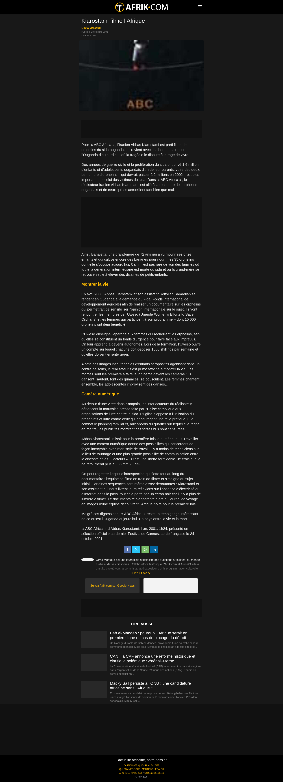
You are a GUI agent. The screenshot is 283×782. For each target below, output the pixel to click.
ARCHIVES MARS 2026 (130, 773)
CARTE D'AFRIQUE (133, 765)
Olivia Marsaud (91, 27)
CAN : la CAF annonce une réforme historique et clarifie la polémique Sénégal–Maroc (152, 658)
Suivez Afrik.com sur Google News (112, 585)
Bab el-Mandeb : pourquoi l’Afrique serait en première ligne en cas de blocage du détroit (148, 635)
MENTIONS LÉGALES (153, 769)
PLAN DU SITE (152, 765)
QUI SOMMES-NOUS (129, 769)
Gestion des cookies (154, 773)
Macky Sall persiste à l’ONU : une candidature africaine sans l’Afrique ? (150, 685)
